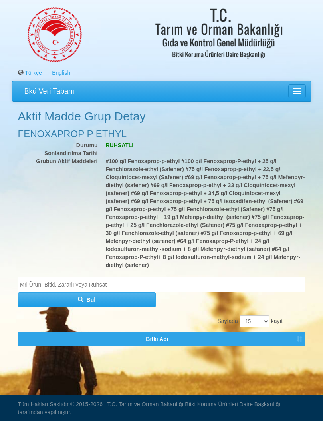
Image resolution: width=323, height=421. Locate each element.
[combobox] (161, 284)
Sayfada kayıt (249, 321)
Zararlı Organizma (64, 355)
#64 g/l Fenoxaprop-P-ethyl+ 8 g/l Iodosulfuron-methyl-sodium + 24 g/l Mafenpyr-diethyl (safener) (203, 257)
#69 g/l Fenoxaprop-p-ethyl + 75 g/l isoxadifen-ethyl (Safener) (212, 201)
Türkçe (33, 73)
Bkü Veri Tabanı (49, 91)
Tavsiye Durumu (169, 355)
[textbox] (163, 284)
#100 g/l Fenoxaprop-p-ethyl (143, 161)
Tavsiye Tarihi (283, 355)
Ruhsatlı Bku (131, 355)
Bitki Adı (28, 355)
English (61, 73)
